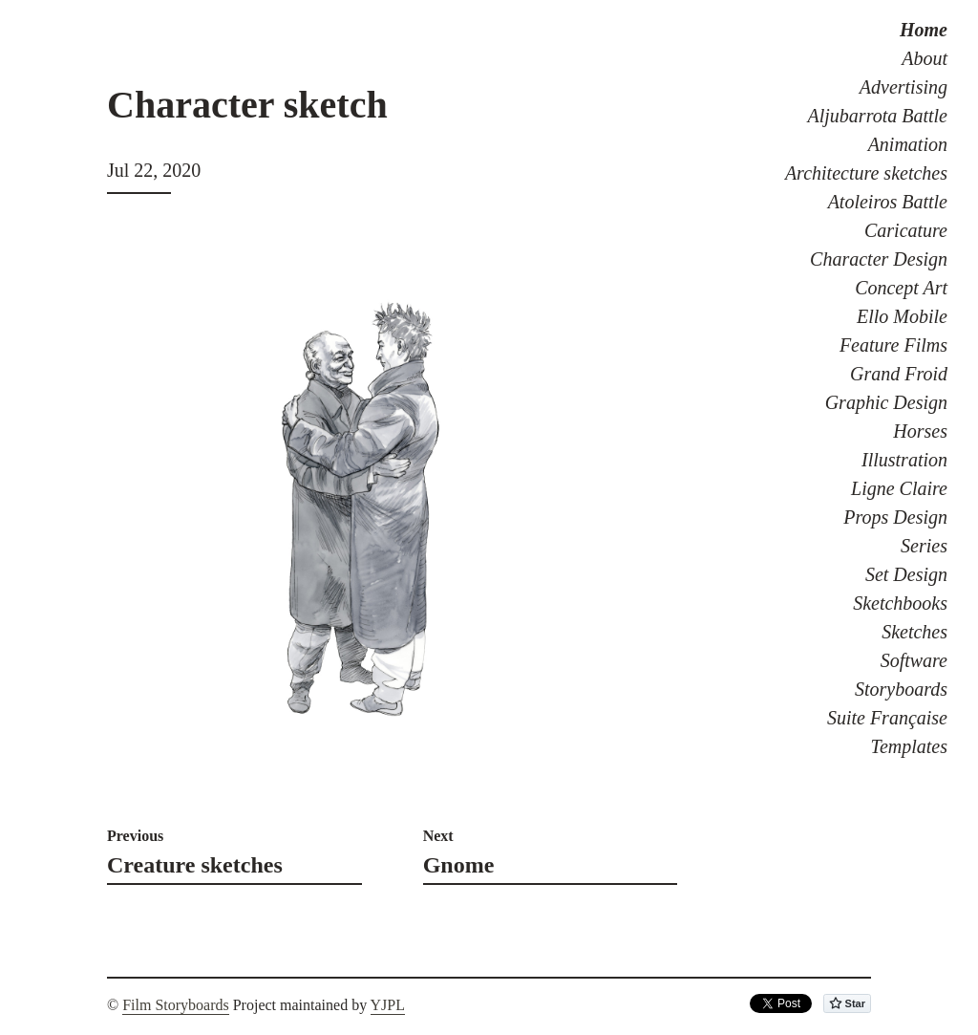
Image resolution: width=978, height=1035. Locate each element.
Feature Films (893, 345)
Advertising (903, 86)
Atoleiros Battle (887, 201)
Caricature (905, 230)
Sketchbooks (900, 603)
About (924, 58)
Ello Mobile (902, 316)
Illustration (904, 459)
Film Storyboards (175, 1005)
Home (923, 29)
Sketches (914, 631)
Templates (909, 746)
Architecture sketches (866, 172)
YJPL (388, 1005)
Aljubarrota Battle (877, 115)
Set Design (906, 574)
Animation (907, 144)
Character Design (878, 259)
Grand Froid (898, 373)
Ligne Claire (899, 488)
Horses (920, 431)
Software (914, 660)
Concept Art (901, 287)
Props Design (895, 517)
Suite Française (887, 717)
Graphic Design (886, 402)
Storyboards (901, 689)
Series (924, 545)
